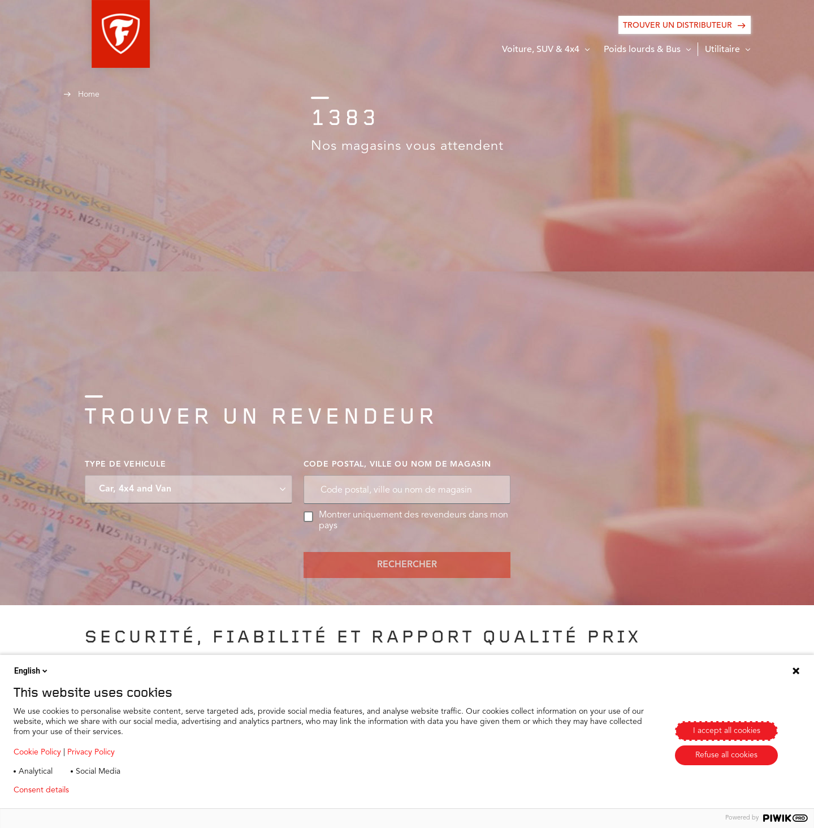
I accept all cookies (726, 731)
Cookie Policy (37, 752)
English (31, 670)
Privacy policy (111, 790)
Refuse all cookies (726, 755)
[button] (92, 34)
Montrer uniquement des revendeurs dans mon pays (406, 521)
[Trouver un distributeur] (684, 25)
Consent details (41, 790)
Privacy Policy (91, 752)
